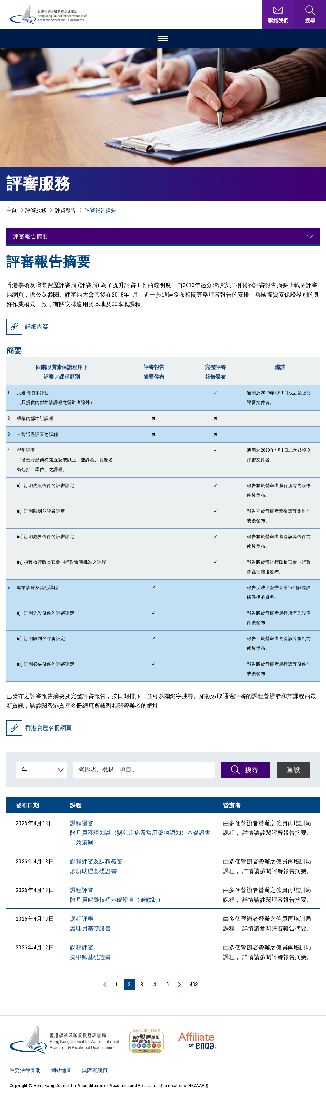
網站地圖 (61, 1070)
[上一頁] (105, 984)
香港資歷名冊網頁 (48, 728)
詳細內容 (36, 326)
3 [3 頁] (141, 984)
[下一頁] (179, 984)
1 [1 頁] (116, 984)
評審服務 (35, 210)
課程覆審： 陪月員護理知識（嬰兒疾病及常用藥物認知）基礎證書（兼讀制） (140, 833)
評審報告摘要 (100, 210)
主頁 (11, 210)
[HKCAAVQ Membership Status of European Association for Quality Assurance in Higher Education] (197, 1041)
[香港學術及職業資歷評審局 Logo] (48, 14)
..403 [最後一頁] (192, 984)
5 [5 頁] (167, 984)
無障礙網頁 (95, 1070)
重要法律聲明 (25, 1070)
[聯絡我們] (278, 14)
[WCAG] (146, 1041)
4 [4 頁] (154, 984)
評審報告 (65, 210)
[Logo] (65, 1039)
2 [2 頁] (129, 984)
